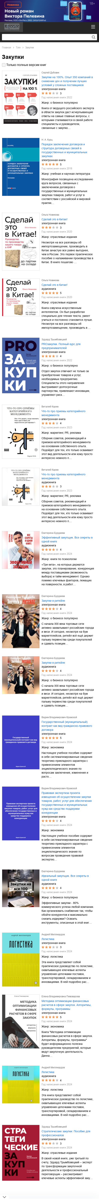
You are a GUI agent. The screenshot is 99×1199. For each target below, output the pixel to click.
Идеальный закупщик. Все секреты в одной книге (65, 877)
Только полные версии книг (26, 65)
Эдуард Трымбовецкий (54, 339)
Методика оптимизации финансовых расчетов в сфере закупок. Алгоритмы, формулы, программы (66, 1004)
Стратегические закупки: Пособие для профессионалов (66, 1133)
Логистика (48, 939)
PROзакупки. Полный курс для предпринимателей (61, 346)
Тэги (18, 47)
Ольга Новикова (50, 214)
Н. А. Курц (47, 139)
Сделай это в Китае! (54, 219)
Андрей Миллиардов (53, 934)
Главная (6, 47)
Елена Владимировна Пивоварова (61, 996)
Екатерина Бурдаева (53, 533)
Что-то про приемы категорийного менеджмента (63, 413)
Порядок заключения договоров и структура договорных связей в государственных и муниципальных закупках (64, 150)
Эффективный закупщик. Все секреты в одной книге (67, 539)
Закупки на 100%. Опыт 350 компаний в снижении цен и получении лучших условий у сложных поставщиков (67, 81)
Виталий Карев (50, 406)
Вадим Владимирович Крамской (59, 717)
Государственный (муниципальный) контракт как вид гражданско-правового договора (67, 725)
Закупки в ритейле (53, 600)
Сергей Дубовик (50, 72)
